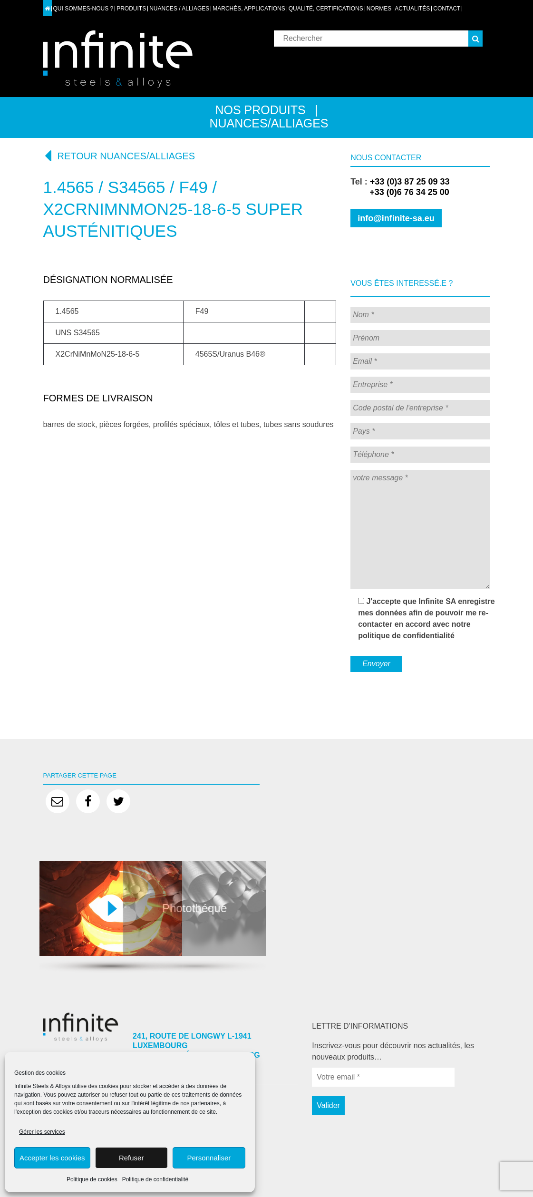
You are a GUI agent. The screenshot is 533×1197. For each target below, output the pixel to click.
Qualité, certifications (326, 8)
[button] (475, 38)
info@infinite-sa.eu (396, 218)
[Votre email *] (383, 1077)
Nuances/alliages (268, 123)
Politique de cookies (92, 1179)
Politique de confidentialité (155, 1179)
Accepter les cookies (52, 1158)
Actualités (412, 8)
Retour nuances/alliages (119, 155)
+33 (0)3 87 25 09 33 (410, 181)
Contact (446, 8)
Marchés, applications (249, 8)
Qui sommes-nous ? (83, 8)
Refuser (131, 1158)
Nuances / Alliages (179, 8)
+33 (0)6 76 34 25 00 (399, 192)
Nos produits (260, 110)
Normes (379, 8)
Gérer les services (42, 1132)
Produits (131, 8)
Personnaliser (209, 1158)
